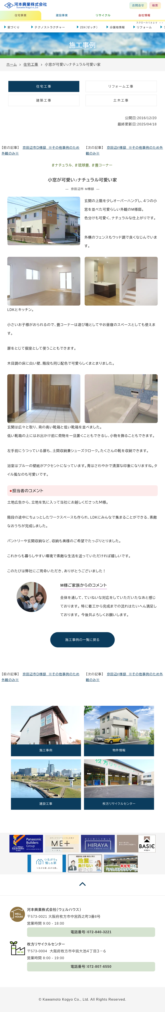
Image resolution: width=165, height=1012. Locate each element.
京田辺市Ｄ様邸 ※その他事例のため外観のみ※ (41, 150)
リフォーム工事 (121, 86)
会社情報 (144, 15)
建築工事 (44, 100)
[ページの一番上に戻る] (82, 888)
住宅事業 (21, 15)
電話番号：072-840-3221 (91, 932)
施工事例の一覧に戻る (82, 640)
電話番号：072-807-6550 (91, 966)
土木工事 (121, 100)
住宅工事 (44, 86)
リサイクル (103, 15)
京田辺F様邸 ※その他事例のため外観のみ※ (124, 150)
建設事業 (62, 15)
